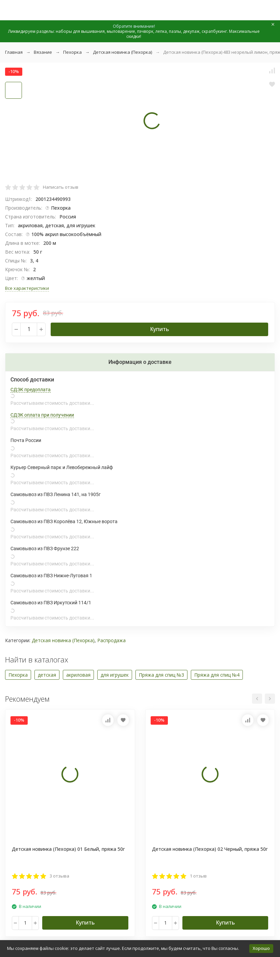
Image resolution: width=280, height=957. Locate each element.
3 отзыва (59, 876)
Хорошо (261, 948)
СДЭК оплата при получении (42, 415)
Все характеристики (27, 288)
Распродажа (111, 640)
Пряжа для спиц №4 (216, 675)
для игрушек (115, 675)
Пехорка (72, 52)
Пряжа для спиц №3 (161, 675)
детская (47, 675)
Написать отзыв (60, 187)
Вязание (43, 52)
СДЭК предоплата (30, 389)
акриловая (78, 675)
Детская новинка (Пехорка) (122, 52)
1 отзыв (198, 876)
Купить (159, 329)
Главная (14, 52)
